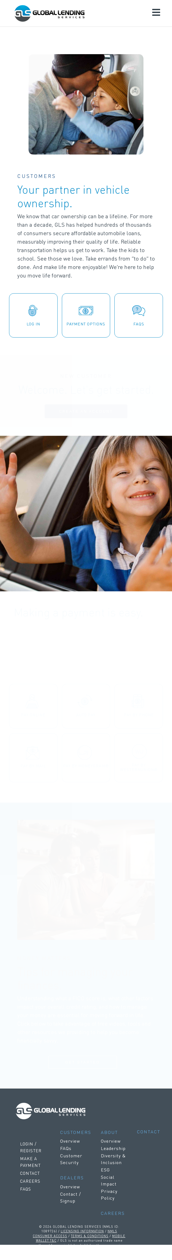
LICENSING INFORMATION (82, 1231)
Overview (70, 1141)
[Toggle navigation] (156, 13)
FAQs (65, 1148)
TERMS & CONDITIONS (89, 1236)
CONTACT (30, 1173)
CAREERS (30, 1181)
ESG (105, 1170)
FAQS (25, 1189)
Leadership (113, 1148)
